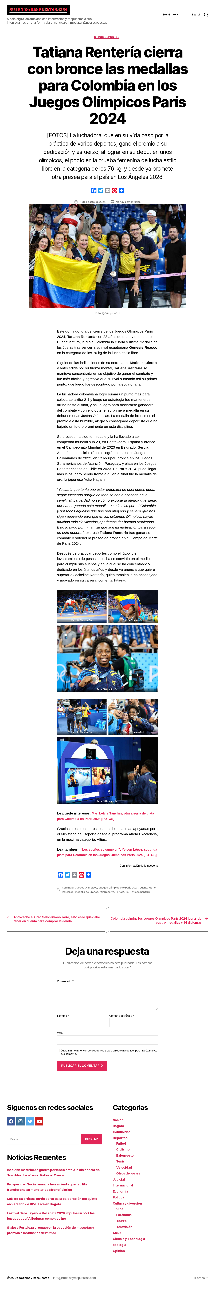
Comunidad (123, 1150)
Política (119, 1215)
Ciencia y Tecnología (131, 1257)
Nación (119, 1138)
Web (60, 1051)
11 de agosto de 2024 (92, 205)
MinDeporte (116, 900)
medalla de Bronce (95, 900)
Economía (121, 1209)
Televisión (125, 1245)
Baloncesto (126, 1174)
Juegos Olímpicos (87, 896)
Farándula (125, 1233)
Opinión (119, 1269)
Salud (118, 1251)
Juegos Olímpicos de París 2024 (121, 896)
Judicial (120, 1198)
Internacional (124, 1203)
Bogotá (119, 1144)
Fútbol (121, 1162)
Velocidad (125, 1186)
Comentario (65, 999)
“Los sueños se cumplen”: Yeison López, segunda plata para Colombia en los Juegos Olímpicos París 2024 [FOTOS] (104, 858)
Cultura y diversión (129, 1221)
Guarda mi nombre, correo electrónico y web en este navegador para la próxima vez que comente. (109, 1070)
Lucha (147, 896)
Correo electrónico (122, 1034)
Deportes (121, 1156)
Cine (120, 1227)
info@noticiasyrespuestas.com (77, 1296)
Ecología (120, 1263)
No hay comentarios (129, 205)
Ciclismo (124, 1167)
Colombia (68, 896)
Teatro (122, 1239)
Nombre (63, 1034)
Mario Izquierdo (72, 900)
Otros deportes (107, 40)
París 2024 (133, 900)
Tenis (121, 1179)
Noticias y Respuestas (35, 1296)
